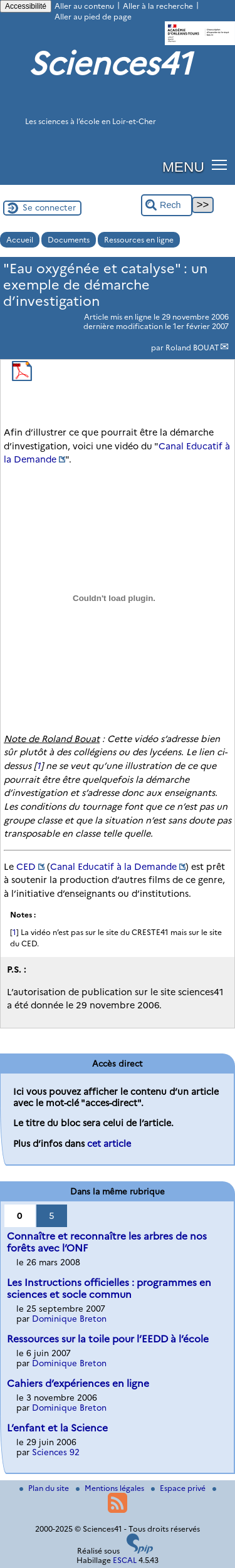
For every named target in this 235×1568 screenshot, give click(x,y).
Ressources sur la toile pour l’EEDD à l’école (108, 1339)
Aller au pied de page (93, 16)
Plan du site (45, 1488)
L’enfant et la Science (57, 1428)
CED (26, 866)
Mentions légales (111, 1488)
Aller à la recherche (158, 6)
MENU (183, 167)
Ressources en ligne (139, 239)
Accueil (19, 239)
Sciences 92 (56, 1452)
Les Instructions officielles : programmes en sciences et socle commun (109, 1288)
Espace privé (179, 1488)
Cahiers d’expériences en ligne (78, 1383)
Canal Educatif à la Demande (113, 866)
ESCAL (125, 1560)
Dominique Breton (69, 1319)
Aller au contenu (84, 6)
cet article (109, 1143)
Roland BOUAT (192, 347)
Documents (69, 239)
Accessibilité (25, 6)
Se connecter (49, 207)
